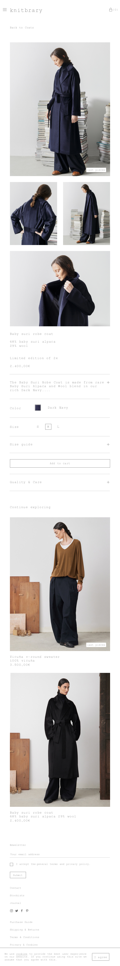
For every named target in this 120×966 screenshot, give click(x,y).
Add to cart (60, 463)
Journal (15, 903)
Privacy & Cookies (24, 945)
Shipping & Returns (24, 929)
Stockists (17, 895)
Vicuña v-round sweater (35, 656)
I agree (100, 957)
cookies (22, 954)
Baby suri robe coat (32, 812)
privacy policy (77, 864)
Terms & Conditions (24, 937)
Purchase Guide (21, 922)
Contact (15, 888)
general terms (47, 864)
